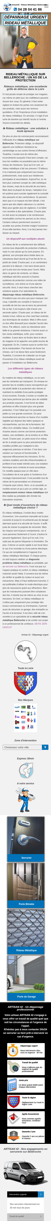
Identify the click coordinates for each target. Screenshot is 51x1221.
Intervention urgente (18, 1194)
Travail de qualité (16, 1216)
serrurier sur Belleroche (17, 566)
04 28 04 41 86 (30, 9)
